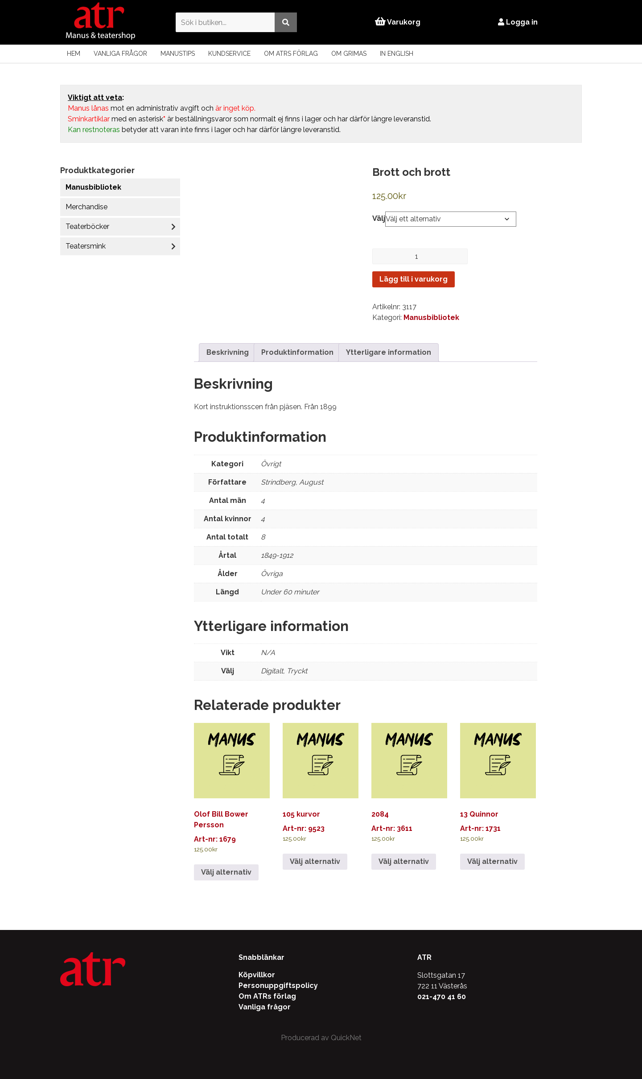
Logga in (521, 22)
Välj (378, 218)
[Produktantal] (420, 256)
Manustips (177, 53)
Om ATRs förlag (291, 53)
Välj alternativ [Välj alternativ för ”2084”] (404, 861)
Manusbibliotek (93, 187)
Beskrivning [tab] (227, 352)
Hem (73, 53)
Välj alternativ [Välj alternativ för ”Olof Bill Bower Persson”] (226, 872)
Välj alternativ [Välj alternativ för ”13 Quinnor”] (492, 861)
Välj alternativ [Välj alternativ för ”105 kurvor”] (315, 861)
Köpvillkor (257, 975)
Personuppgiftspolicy (278, 985)
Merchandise (86, 207)
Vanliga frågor (120, 53)
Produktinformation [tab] (297, 352)
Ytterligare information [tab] (388, 352)
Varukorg (397, 22)
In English (396, 53)
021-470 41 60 (441, 996)
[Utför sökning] (282, 22)
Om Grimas (348, 53)
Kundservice (229, 53)
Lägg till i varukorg (413, 279)
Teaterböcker (87, 226)
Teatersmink (86, 246)
